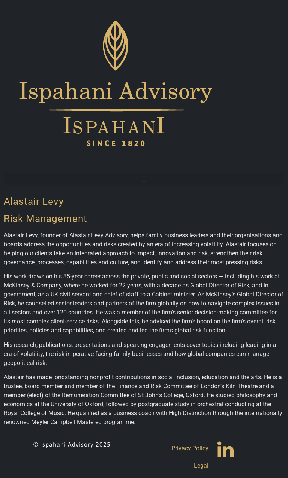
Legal (201, 465)
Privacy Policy (189, 448)
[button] (144, 179)
